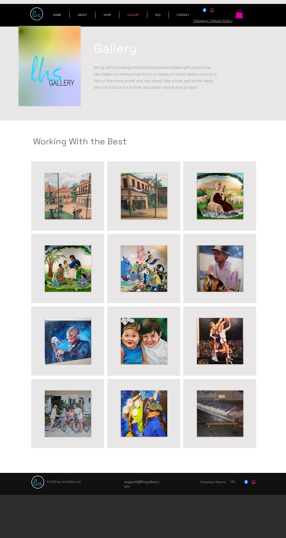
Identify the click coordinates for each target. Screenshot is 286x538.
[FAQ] (232, 481)
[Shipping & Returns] (213, 482)
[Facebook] (204, 10)
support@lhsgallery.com (142, 484)
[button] (107, 14)
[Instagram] (212, 10)
